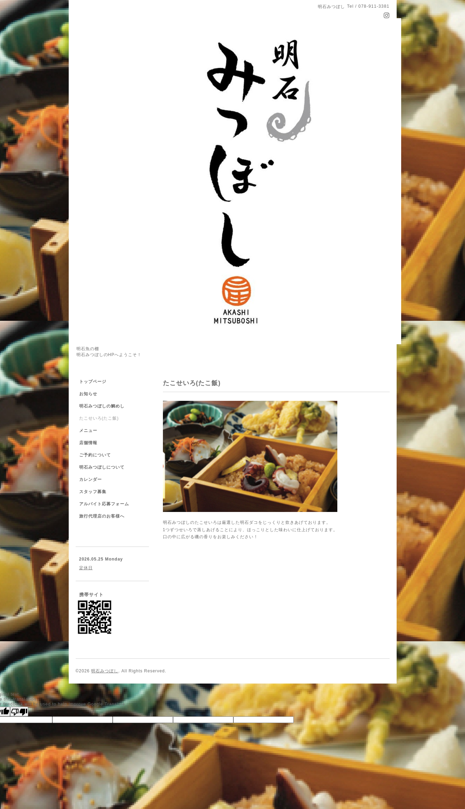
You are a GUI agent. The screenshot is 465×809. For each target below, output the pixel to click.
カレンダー (90, 479)
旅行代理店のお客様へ (102, 516)
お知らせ (88, 393)
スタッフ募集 (92, 491)
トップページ (92, 381)
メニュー (88, 430)
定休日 (86, 567)
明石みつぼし (104, 671)
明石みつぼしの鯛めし (102, 406)
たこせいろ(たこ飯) (99, 418)
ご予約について (95, 455)
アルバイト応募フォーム (104, 503)
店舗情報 (88, 442)
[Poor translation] (19, 711)
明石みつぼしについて (102, 467)
